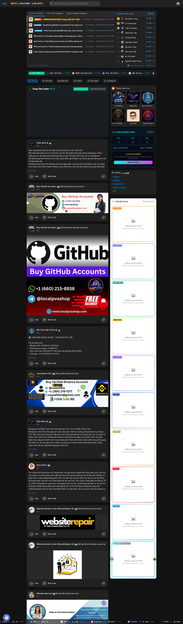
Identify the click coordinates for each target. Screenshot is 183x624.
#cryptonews (118, 184)
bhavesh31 (42, 465)
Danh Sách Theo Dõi (98, 89)
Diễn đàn (45, 65)
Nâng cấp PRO (133, 162)
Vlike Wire (41, 143)
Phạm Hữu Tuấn (131, 33)
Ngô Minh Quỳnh (131, 42)
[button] (74, 3)
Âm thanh (93, 81)
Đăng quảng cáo (148, 201)
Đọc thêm (32, 171)
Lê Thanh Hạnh (130, 23)
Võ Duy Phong (130, 38)
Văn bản (47, 81)
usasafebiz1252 (44, 373)
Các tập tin (110, 81)
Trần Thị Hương (131, 28)
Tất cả (33, 81)
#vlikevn (116, 177)
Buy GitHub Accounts (46, 186)
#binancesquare (119, 188)
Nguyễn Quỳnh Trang (133, 61)
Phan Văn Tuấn (130, 52)
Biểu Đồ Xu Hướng (81, 89)
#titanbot (116, 180)
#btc (114, 191)
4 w (38, 146)
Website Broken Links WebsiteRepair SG (55, 509)
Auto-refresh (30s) (135, 65)
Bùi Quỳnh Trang (131, 19)
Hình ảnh (63, 81)
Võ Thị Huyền (130, 56)
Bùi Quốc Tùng (130, 47)
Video (78, 81)
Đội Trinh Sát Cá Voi (46, 330)
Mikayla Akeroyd (44, 593)
